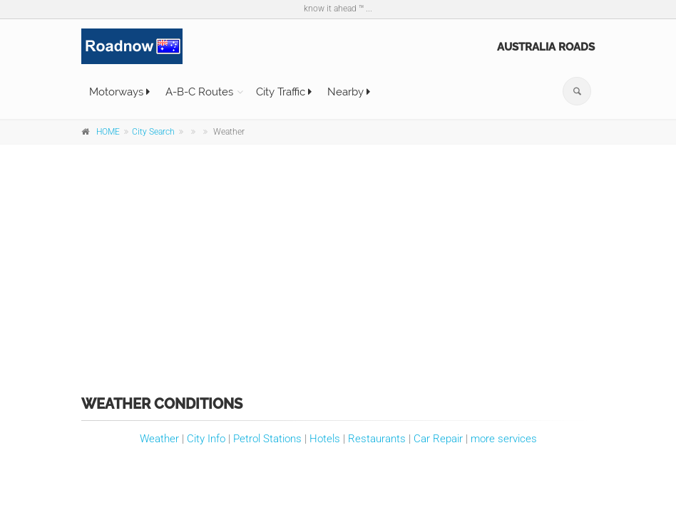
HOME (108, 132)
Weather (159, 438)
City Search (153, 132)
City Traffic (284, 91)
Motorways (119, 91)
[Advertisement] (338, 260)
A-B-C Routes (199, 91)
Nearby (348, 91)
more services (504, 438)
